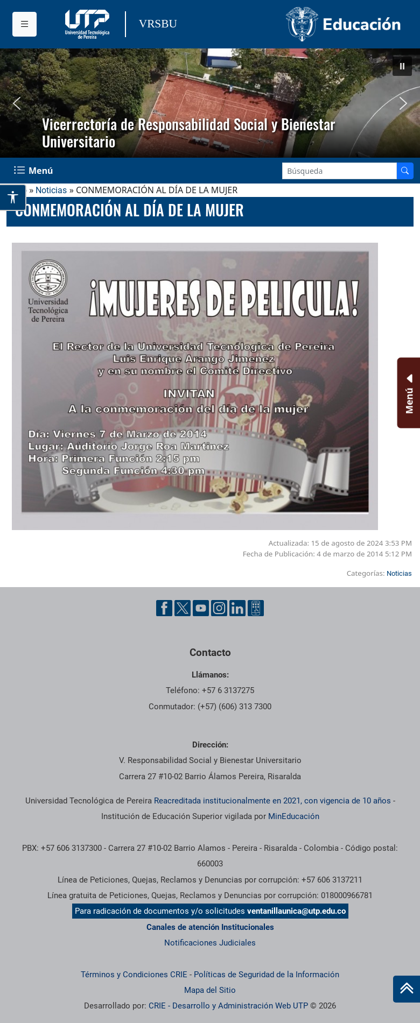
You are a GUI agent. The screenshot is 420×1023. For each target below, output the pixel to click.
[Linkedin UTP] (237, 608)
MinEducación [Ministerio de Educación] (293, 816)
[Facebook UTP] (164, 608)
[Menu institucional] (24, 24)
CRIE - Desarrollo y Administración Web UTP (228, 1006)
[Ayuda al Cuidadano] (256, 608)
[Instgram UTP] (219, 608)
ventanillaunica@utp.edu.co (296, 911)
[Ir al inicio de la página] (406, 989)
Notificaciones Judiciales (210, 943)
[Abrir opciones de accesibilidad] (13, 197)
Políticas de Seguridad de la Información (266, 974)
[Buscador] (405, 171)
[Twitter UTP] (182, 608)
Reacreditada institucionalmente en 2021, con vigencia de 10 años (272, 801)
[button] (402, 66)
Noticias (51, 190)
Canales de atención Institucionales (210, 927)
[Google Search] (339, 171)
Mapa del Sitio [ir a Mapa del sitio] (210, 990)
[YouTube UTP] (201, 608)
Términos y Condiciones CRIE (134, 974)
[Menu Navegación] (34, 171)
